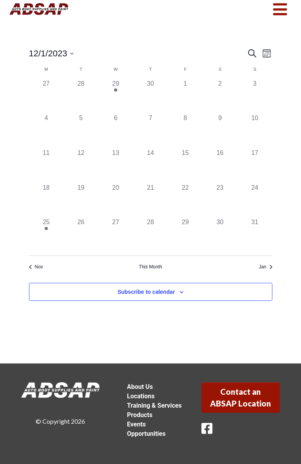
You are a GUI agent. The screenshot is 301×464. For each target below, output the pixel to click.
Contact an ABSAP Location (240, 397)
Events (136, 424)
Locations (140, 396)
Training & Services (154, 405)
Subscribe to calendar (146, 292)
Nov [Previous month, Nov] (36, 267)
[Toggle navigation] (280, 9)
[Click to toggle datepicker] (51, 53)
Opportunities (146, 433)
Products (139, 415)
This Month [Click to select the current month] (150, 267)
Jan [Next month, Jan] (265, 267)
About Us (140, 386)
